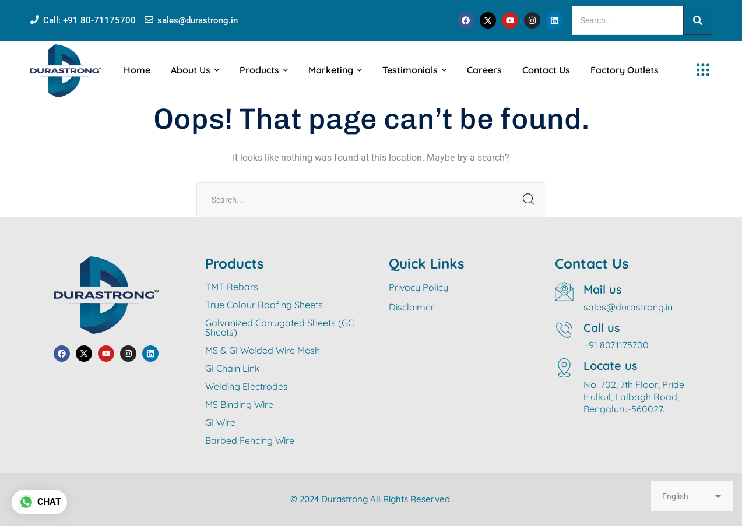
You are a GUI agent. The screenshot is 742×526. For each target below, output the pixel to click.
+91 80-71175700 (99, 20)
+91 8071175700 (616, 345)
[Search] (627, 20)
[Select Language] (692, 496)
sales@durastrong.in (197, 20)
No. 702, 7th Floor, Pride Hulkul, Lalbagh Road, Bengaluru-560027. (633, 397)
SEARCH (528, 199)
